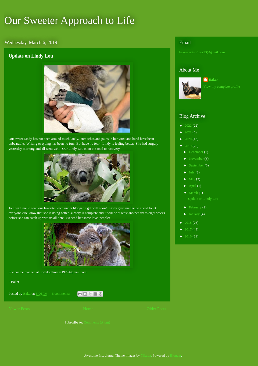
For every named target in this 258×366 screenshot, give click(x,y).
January (195, 214)
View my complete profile (221, 86)
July (192, 172)
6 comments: (61, 294)
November (197, 159)
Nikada (146, 355)
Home (88, 308)
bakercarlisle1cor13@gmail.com (202, 52)
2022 (188, 125)
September (197, 165)
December (196, 152)
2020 (188, 139)
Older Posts (156, 308)
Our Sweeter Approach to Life (69, 20)
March (194, 193)
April (193, 186)
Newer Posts (19, 308)
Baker (213, 79)
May (192, 179)
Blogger (175, 355)
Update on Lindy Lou (31, 56)
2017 (188, 229)
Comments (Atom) (97, 322)
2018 (188, 223)
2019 (188, 146)
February (195, 207)
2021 (188, 132)
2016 (188, 236)
